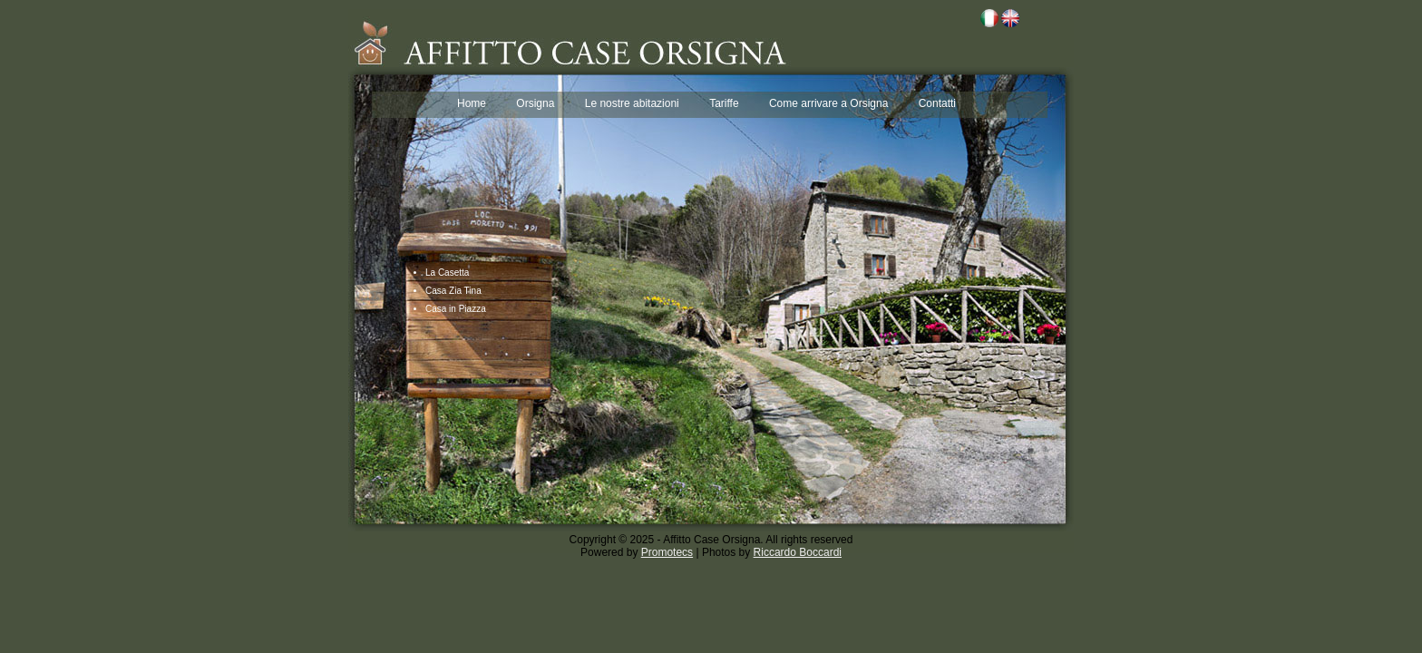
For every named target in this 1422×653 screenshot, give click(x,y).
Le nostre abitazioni (632, 103)
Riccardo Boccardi (798, 552)
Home (471, 103)
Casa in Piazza (455, 309)
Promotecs (667, 552)
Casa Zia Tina (453, 291)
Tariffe (723, 103)
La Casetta (447, 273)
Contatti (937, 103)
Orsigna (535, 103)
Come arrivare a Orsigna (828, 103)
